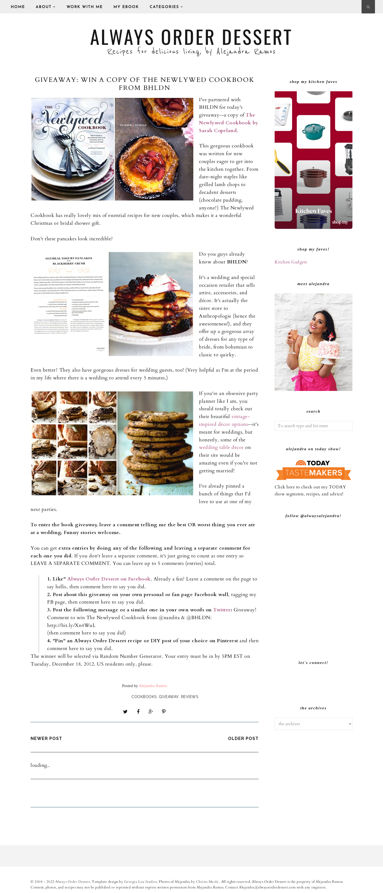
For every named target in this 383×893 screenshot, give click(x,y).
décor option (231, 424)
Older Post (243, 737)
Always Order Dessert (191, 36)
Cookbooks (144, 697)
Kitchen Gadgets (291, 262)
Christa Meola (207, 880)
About (46, 7)
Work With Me (85, 7)
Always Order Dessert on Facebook (109, 579)
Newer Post (46, 737)
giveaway (169, 697)
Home (18, 7)
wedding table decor (222, 447)
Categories (166, 7)
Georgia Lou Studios (140, 880)
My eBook (126, 7)
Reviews (189, 697)
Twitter (222, 610)
